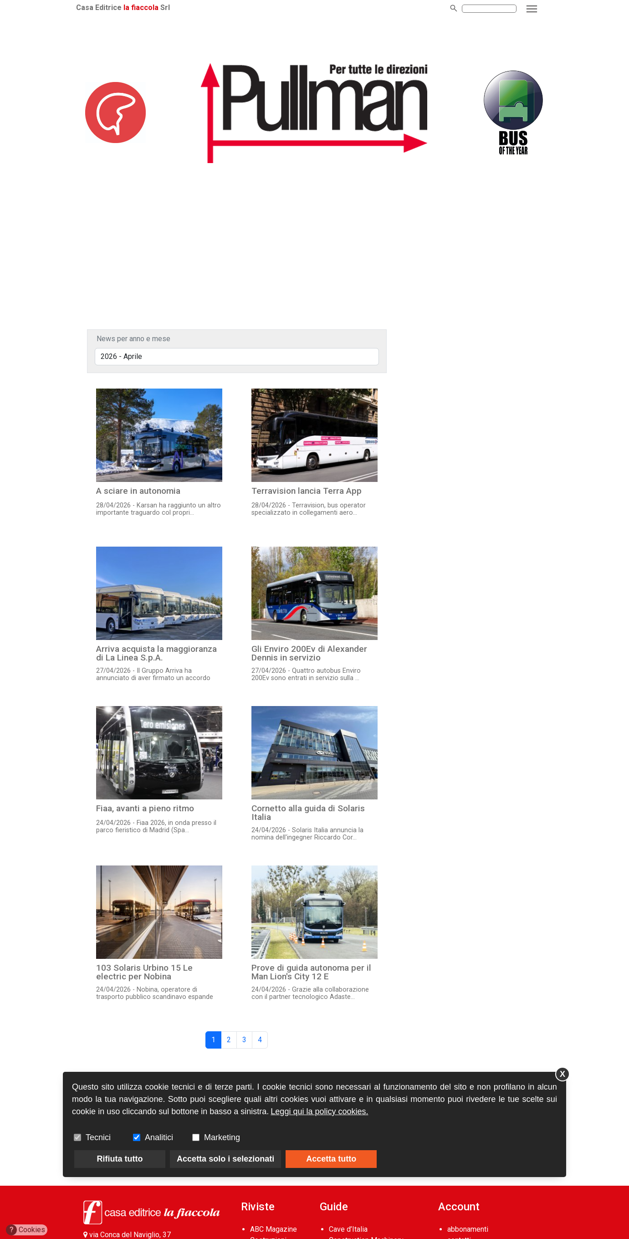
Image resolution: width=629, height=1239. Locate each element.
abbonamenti (467, 1229)
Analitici (159, 1137)
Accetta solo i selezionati (225, 1158)
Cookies (25, 1229)
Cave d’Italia (348, 1229)
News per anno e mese (133, 338)
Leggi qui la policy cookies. (319, 1111)
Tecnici (98, 1137)
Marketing (222, 1137)
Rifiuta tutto (120, 1158)
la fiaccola (148, 7)
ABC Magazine (273, 1229)
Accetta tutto (331, 1158)
